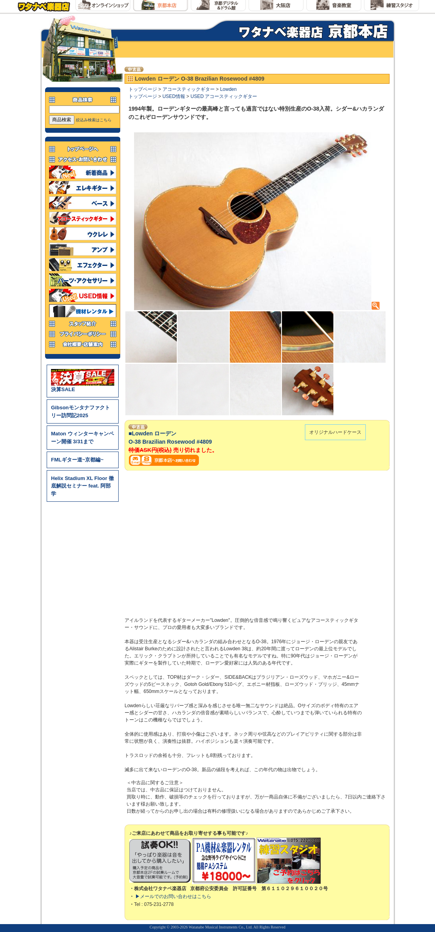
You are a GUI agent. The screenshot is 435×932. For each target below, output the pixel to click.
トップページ (143, 89)
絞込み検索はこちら (94, 120)
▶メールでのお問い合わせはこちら (173, 896)
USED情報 (174, 96)
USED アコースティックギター (224, 96)
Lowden (228, 89)
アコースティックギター (189, 89)
